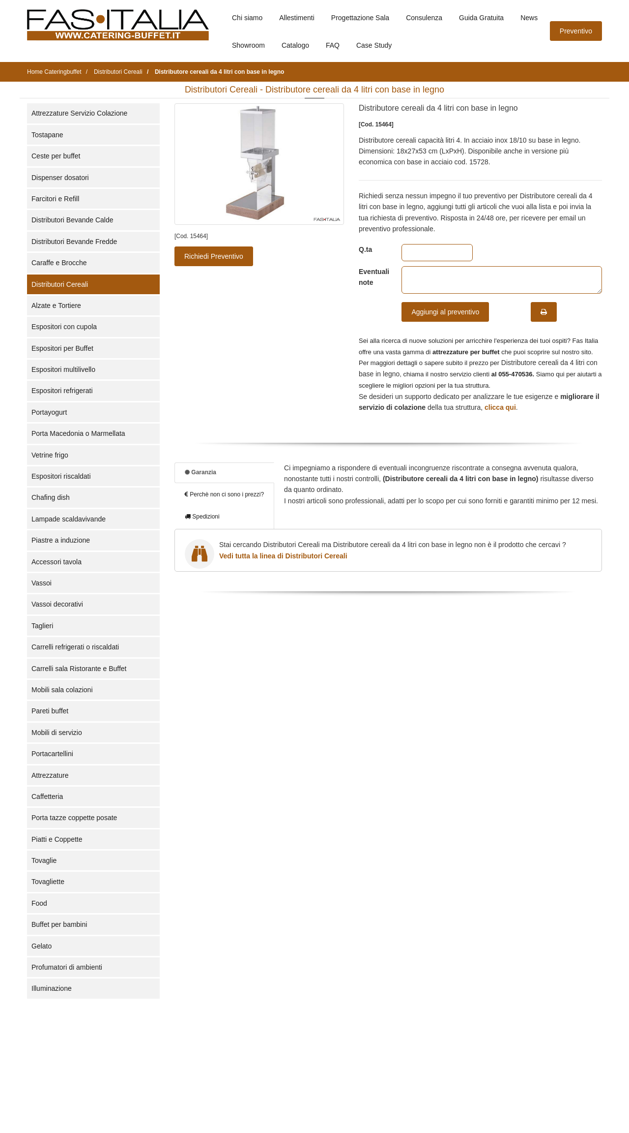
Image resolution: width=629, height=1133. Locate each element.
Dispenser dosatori (60, 178)
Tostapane (47, 135)
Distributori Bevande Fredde (74, 241)
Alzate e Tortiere (56, 305)
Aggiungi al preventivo (445, 312)
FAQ (333, 45)
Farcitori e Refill (55, 199)
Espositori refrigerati (62, 391)
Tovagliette (47, 882)
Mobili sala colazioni (62, 690)
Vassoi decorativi (57, 604)
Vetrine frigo (49, 455)
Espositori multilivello (63, 369)
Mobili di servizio (56, 732)
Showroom (248, 45)
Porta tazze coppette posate (74, 818)
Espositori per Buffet (62, 348)
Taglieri (42, 626)
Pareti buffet (49, 711)
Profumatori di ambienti (66, 967)
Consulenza (424, 18)
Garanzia (200, 472)
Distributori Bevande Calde (72, 220)
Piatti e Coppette (57, 839)
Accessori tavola (56, 562)
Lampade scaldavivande (68, 519)
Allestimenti (296, 18)
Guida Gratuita (481, 18)
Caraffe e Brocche (59, 263)
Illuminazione (51, 988)
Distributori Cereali (59, 284)
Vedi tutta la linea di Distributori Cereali (283, 556)
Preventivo (576, 31)
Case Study (374, 45)
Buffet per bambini (59, 924)
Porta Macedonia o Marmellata (78, 433)
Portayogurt (49, 412)
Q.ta (365, 249)
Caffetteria (47, 796)
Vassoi (41, 583)
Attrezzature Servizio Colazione (79, 113)
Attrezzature (49, 775)
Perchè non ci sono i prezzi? (224, 494)
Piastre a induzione (60, 540)
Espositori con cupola (64, 327)
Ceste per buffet (55, 156)
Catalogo (295, 45)
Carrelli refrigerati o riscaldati (75, 647)
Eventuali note (373, 277)
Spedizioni (202, 516)
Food (39, 903)
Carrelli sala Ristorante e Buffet (79, 669)
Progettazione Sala (360, 18)
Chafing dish (50, 497)
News (529, 18)
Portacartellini (52, 754)
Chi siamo (247, 18)
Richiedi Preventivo (213, 256)
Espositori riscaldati (61, 476)
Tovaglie (44, 860)
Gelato (41, 946)
